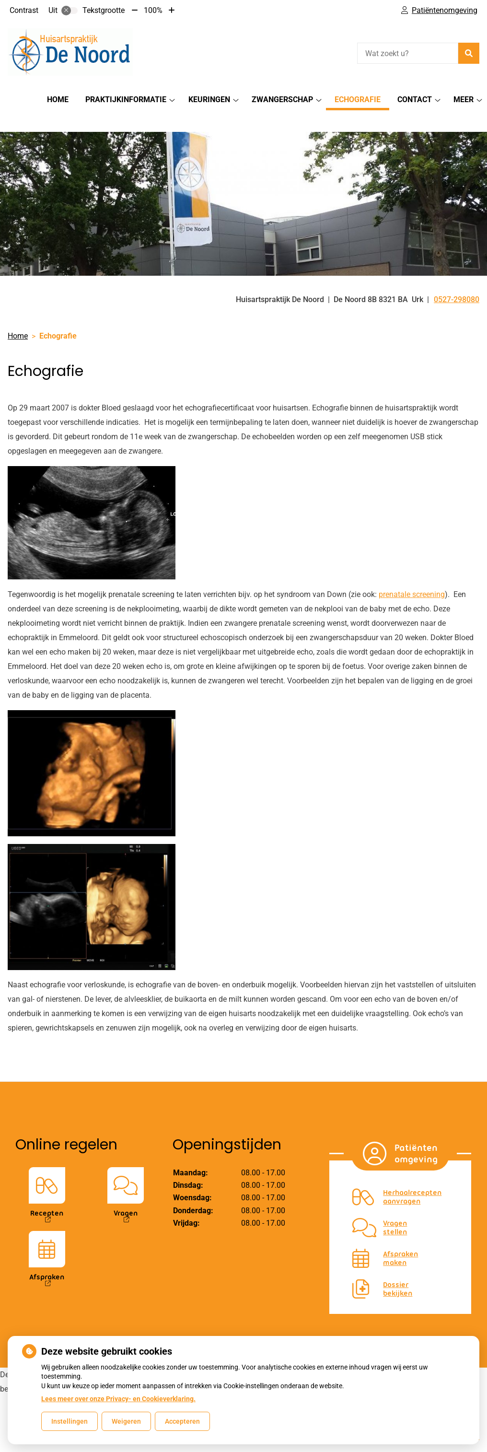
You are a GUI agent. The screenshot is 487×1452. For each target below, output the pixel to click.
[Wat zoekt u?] (407, 53)
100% (153, 10)
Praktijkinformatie (125, 99)
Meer (463, 99)
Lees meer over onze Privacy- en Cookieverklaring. (118, 1399)
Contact (414, 99)
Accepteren (182, 1421)
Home (58, 99)
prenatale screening (412, 577)
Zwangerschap (282, 99)
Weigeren (126, 1421)
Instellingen (69, 1421)
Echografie (358, 99)
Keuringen (209, 99)
